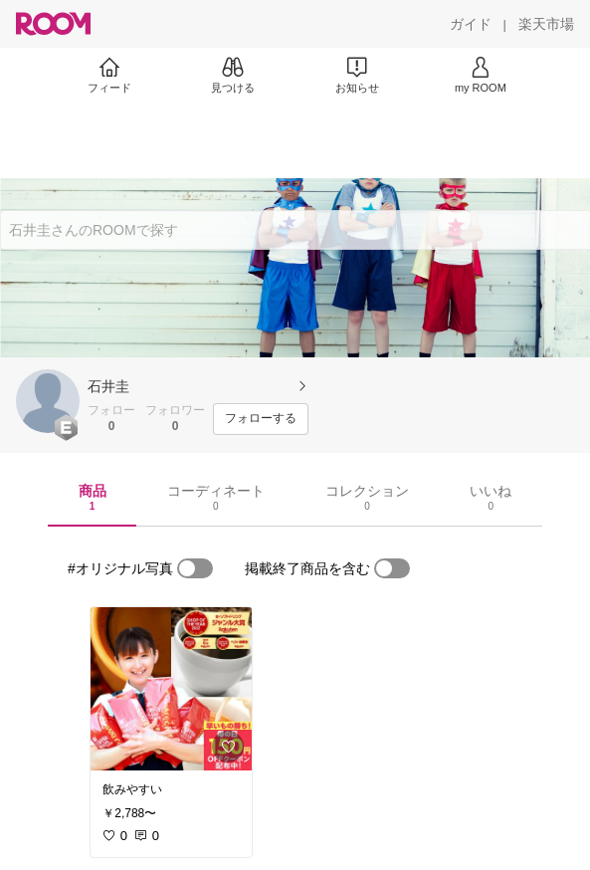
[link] (171, 688)
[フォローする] (260, 419)
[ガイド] (471, 24)
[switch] (195, 568)
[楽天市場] (546, 24)
